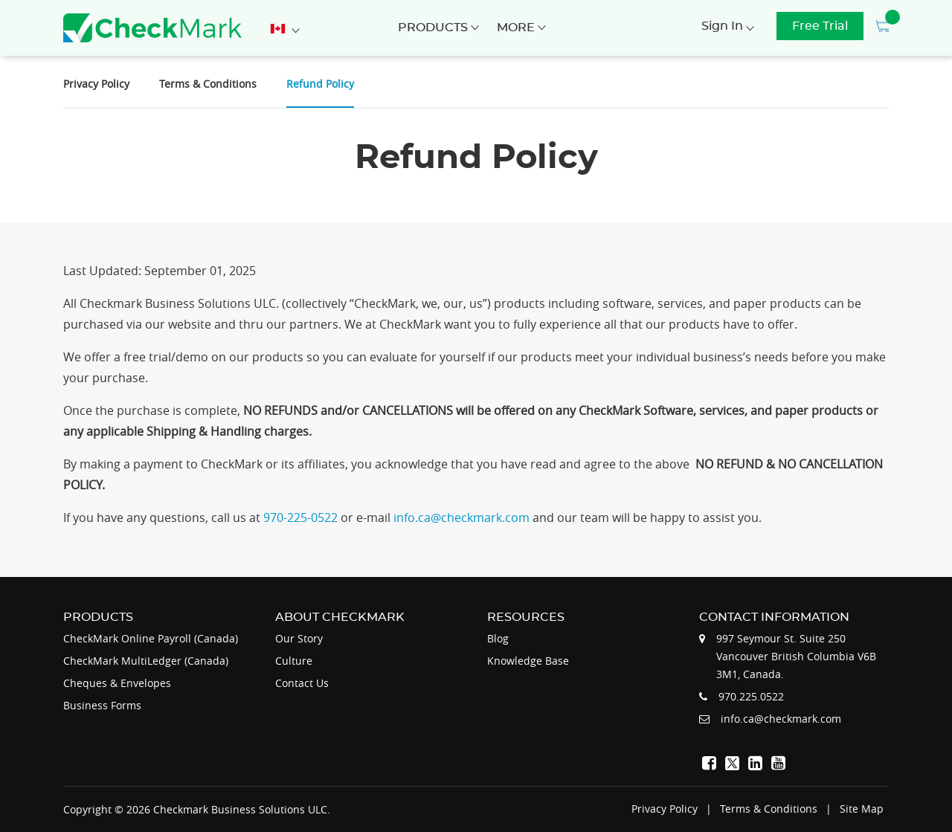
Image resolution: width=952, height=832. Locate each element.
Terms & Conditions (208, 84)
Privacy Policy (96, 84)
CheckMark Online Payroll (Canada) (150, 638)
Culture (293, 661)
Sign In (727, 26)
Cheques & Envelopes (117, 683)
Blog (498, 638)
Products (438, 27)
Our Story (299, 638)
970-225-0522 (302, 517)
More (521, 27)
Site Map (862, 809)
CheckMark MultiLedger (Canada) (145, 661)
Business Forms (102, 705)
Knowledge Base (528, 661)
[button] (881, 26)
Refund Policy (320, 84)
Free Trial (820, 26)
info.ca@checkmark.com (463, 517)
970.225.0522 (751, 696)
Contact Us (302, 683)
